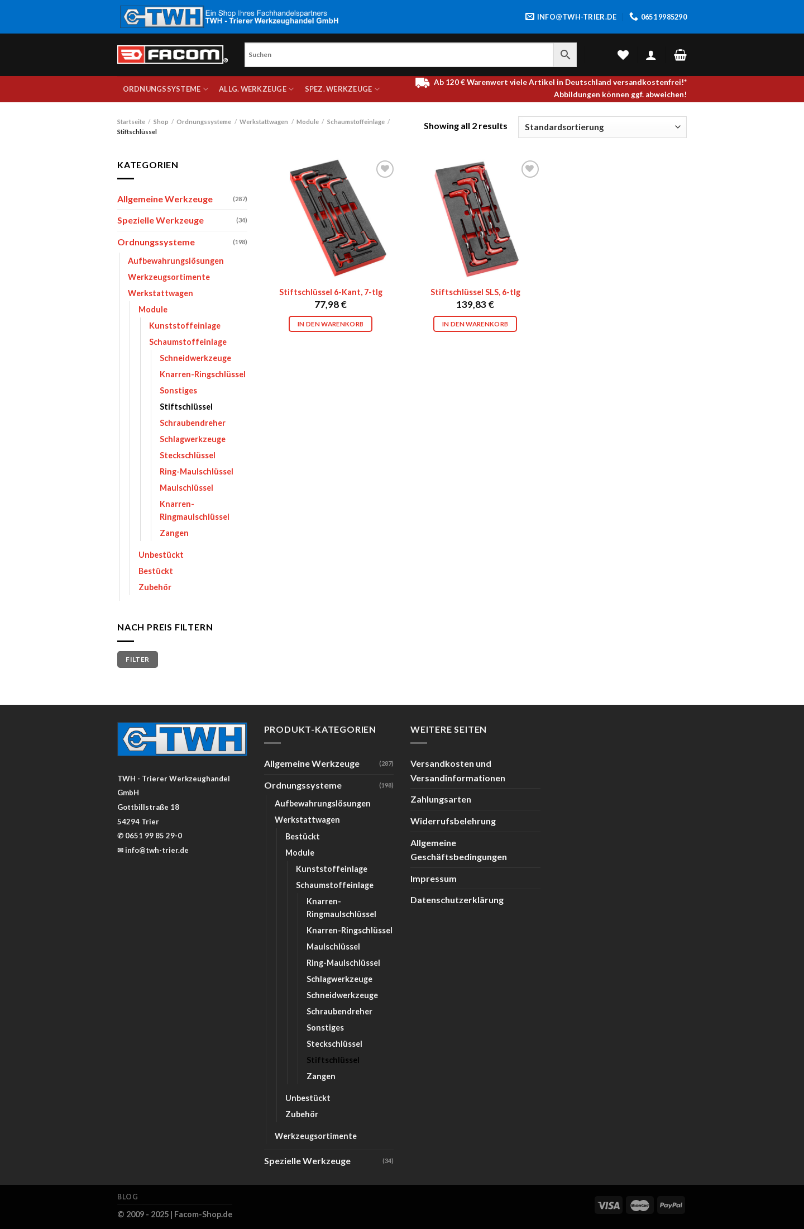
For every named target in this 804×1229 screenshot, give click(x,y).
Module (307, 121)
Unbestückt (161, 554)
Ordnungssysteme (165, 89)
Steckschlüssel (188, 455)
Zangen (174, 533)
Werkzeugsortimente (169, 277)
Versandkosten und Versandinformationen (457, 770)
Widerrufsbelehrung (453, 820)
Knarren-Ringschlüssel (203, 374)
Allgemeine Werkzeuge (165, 198)
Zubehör (154, 587)
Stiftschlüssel (186, 406)
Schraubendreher (193, 423)
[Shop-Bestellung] (602, 127)
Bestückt (155, 571)
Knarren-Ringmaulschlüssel (194, 510)
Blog (127, 1197)
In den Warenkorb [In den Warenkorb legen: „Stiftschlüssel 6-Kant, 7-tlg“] (331, 324)
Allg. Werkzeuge (256, 89)
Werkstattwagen (264, 121)
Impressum (433, 878)
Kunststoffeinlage (185, 325)
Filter (137, 659)
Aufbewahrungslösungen (176, 260)
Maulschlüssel (186, 487)
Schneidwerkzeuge (195, 358)
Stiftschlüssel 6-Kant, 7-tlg (330, 292)
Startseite (131, 121)
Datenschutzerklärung (457, 899)
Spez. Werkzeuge (342, 89)
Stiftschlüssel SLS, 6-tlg (475, 292)
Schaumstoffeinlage (356, 121)
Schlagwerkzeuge (193, 439)
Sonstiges (178, 390)
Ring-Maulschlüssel (196, 471)
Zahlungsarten (440, 799)
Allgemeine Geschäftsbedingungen (458, 849)
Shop (161, 121)
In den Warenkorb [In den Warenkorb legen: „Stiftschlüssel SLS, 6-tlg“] (475, 324)
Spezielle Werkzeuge (160, 220)
